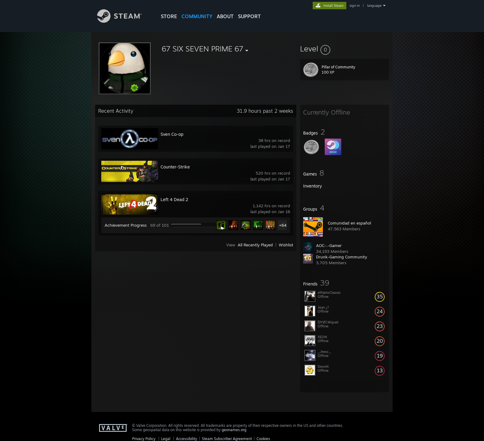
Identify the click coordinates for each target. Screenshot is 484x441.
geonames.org (234, 429)
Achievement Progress (126, 225)
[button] (344, 48)
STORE (169, 16)
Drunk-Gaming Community (341, 256)
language (374, 5)
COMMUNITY (197, 16)
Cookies (263, 438)
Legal (165, 438)
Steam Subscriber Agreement (227, 438)
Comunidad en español (349, 222)
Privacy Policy (144, 438)
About (225, 16)
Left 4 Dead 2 (174, 199)
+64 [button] (282, 225)
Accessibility (186, 438)
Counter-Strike (175, 166)
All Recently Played (255, 244)
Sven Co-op (172, 134)
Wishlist (286, 244)
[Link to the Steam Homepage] (124, 21)
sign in (354, 5)
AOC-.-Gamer (329, 245)
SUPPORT (249, 16)
